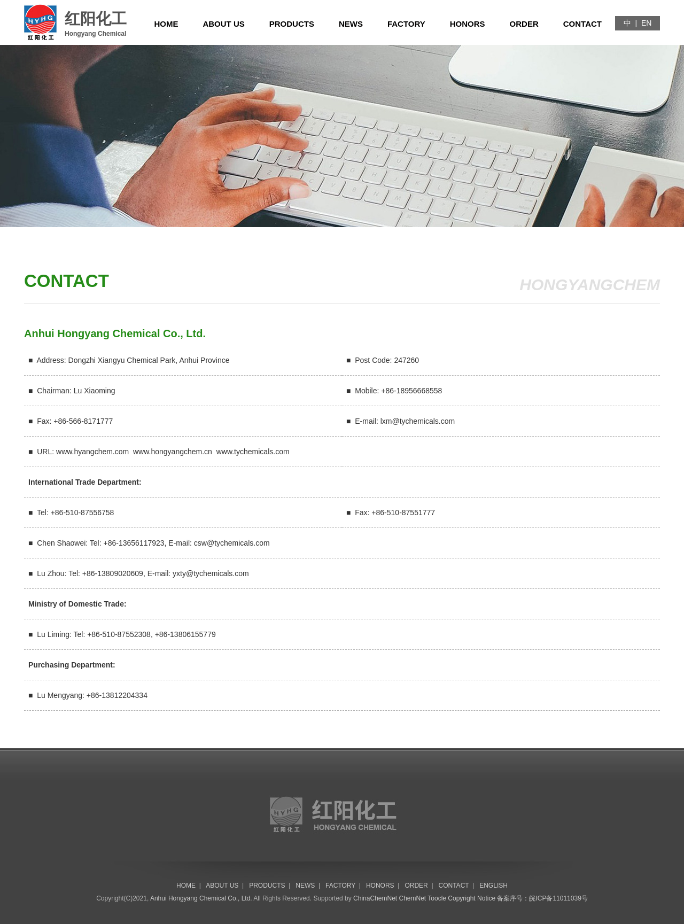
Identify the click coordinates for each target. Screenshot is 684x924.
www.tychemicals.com (253, 451)
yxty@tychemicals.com (211, 573)
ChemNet (412, 898)
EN (646, 23)
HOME (166, 23)
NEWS (351, 23)
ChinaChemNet (375, 898)
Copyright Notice (471, 898)
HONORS (467, 23)
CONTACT (582, 23)
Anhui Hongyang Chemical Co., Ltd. (201, 898)
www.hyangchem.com (92, 451)
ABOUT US (223, 23)
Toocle (437, 898)
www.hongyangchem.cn (172, 451)
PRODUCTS (291, 23)
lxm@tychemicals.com (417, 421)
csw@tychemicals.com (232, 543)
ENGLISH (493, 885)
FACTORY (406, 23)
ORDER (524, 23)
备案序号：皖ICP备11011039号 (542, 898)
